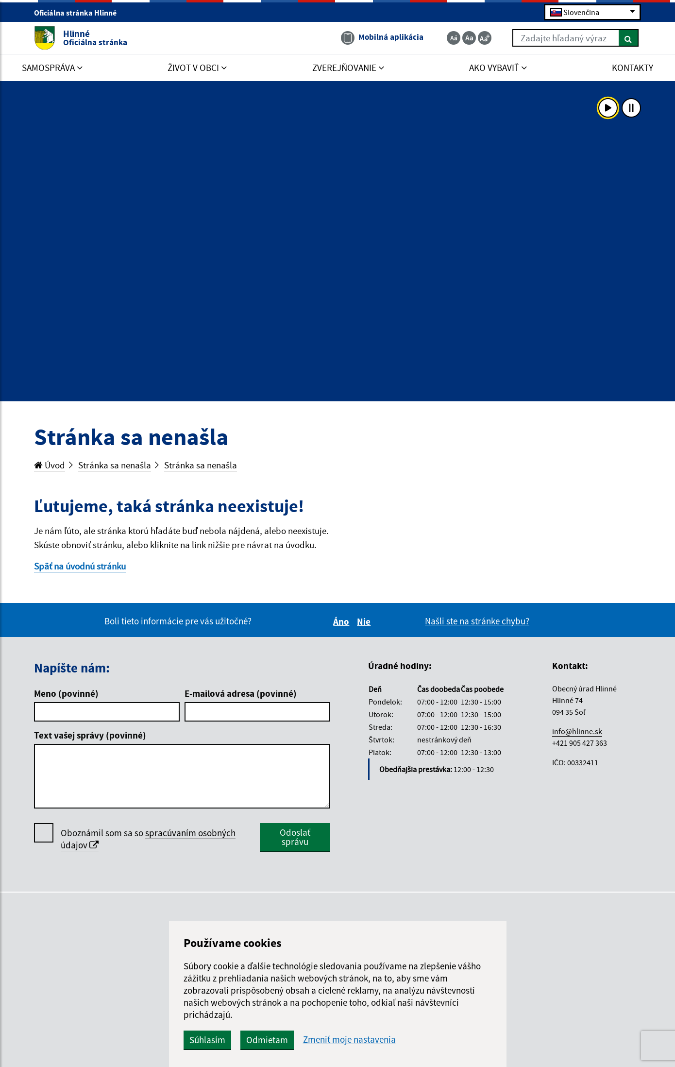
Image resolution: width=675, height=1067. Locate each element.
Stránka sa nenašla (114, 465)
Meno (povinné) (66, 693)
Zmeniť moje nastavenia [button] (349, 1039)
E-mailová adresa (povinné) (241, 693)
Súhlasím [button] (207, 1040)
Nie (365, 621)
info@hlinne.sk (577, 731)
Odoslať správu (295, 836)
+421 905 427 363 (579, 743)
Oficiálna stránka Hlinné (79, 12)
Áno (342, 621)
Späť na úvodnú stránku (80, 566)
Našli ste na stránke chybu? (477, 621)
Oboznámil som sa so (148, 839)
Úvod (49, 465)
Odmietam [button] (267, 1040)
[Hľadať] (629, 38)
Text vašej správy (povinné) (90, 735)
